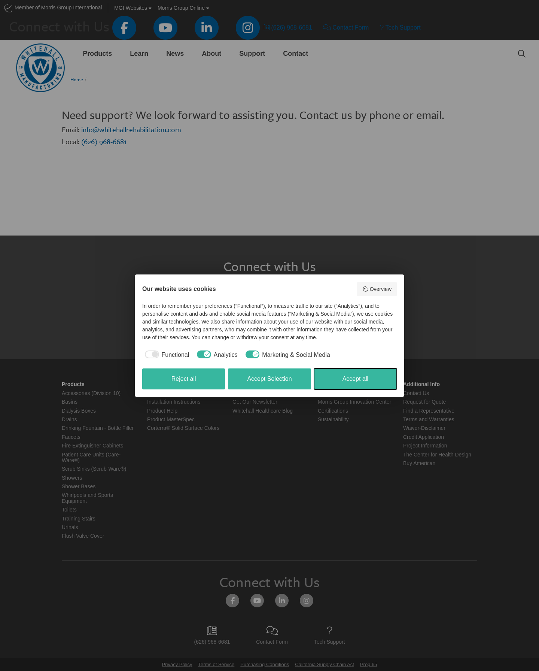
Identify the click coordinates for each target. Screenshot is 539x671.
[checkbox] (165, 354)
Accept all (355, 379)
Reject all (183, 379)
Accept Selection (269, 379)
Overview (377, 289)
